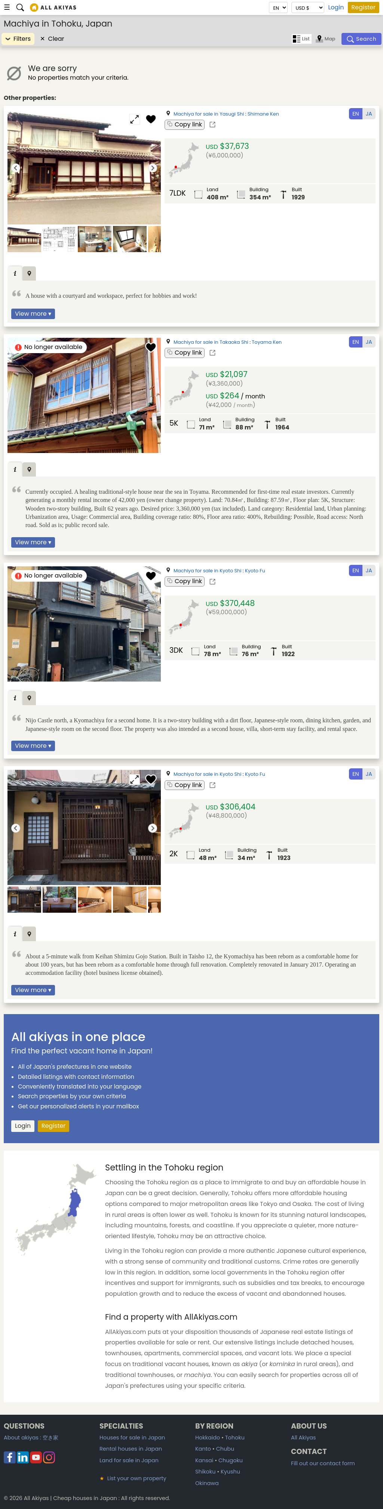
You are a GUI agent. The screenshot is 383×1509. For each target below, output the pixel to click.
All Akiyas (303, 1437)
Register (364, 7)
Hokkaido (207, 1437)
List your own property (132, 1478)
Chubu (225, 1449)
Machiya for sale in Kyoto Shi (207, 570)
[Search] (361, 39)
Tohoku (235, 1437)
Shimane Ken (263, 114)
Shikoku (205, 1471)
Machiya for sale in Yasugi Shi (209, 114)
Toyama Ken (267, 342)
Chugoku (230, 1460)
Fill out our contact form (323, 1463)
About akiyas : (31, 1437)
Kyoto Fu (255, 570)
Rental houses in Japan (130, 1449)
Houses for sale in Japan (132, 1437)
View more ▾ (33, 313)
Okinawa (207, 1483)
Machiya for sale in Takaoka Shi (211, 342)
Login (336, 7)
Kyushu (230, 1471)
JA (369, 113)
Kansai (204, 1460)
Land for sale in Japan (129, 1460)
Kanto (203, 1449)
